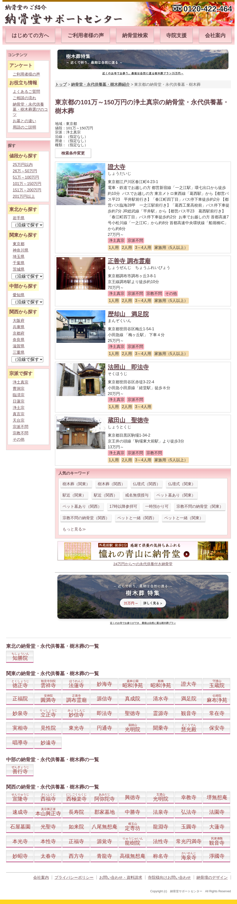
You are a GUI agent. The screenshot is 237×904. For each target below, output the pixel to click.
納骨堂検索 (135, 35)
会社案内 (215, 35)
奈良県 (18, 340)
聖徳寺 (132, 713)
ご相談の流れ (24, 98)
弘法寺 (188, 812)
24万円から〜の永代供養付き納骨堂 (142, 564)
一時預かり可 (157, 506)
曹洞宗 (18, 388)
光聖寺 (48, 826)
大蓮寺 (217, 826)
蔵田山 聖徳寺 (128, 420)
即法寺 (104, 713)
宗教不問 (20, 433)
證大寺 (116, 167)
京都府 (18, 333)
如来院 (76, 826)
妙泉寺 (20, 713)
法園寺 (217, 812)
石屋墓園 (20, 826)
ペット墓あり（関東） (175, 495)
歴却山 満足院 (128, 314)
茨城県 (18, 269)
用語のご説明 (24, 127)
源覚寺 (104, 841)
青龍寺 (104, 856)
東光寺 (76, 728)
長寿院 (76, 812)
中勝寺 (132, 812)
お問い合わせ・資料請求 (120, 877)
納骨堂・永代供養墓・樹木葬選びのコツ (30, 109)
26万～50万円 (25, 171)
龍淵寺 (160, 826)
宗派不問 (20, 427)
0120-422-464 (207, 8)
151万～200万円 (27, 190)
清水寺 (160, 698)
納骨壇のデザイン (212, 877)
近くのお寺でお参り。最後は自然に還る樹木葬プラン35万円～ (143, 73)
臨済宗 (18, 395)
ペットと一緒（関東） (183, 518)
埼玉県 (18, 256)
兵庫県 (18, 327)
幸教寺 (188, 797)
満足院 (188, 698)
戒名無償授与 (137, 495)
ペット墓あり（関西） (82, 506)
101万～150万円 (27, 184)
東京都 (18, 244)
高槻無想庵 (132, 856)
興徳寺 (132, 797)
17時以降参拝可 (123, 506)
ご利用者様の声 (85, 35)
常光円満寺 (189, 841)
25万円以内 (23, 165)
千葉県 (18, 263)
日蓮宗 (18, 401)
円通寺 (104, 728)
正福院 (20, 698)
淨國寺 (217, 856)
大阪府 (18, 321)
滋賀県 (18, 346)
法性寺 (160, 841)
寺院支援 (176, 35)
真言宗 (18, 414)
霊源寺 (160, 713)
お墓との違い (24, 121)
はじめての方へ (30, 35)
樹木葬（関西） (111, 484)
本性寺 (48, 841)
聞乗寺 (160, 728)
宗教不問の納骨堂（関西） (86, 518)
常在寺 (217, 713)
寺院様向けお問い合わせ (169, 877)
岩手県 (18, 218)
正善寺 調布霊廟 (129, 261)
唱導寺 (20, 742)
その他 (18, 439)
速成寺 (20, 812)
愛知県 (18, 295)
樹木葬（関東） (76, 484)
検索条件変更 (73, 153)
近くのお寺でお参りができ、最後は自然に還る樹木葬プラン (143, 623)
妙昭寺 (20, 856)
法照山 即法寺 (128, 367)
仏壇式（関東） (181, 484)
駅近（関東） (74, 495)
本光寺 (20, 841)
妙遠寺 (48, 742)
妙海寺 (104, 684)
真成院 (132, 698)
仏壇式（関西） (146, 484)
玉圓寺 (188, 826)
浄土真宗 (20, 382)
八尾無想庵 (104, 826)
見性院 (48, 728)
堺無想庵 (217, 797)
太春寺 (48, 856)
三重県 (18, 352)
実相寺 (20, 728)
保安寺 (217, 728)
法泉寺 (160, 812)
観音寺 (188, 713)
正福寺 (76, 841)
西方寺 (76, 856)
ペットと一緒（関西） (136, 518)
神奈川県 (20, 250)
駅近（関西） (105, 495)
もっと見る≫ (74, 529)
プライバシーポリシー (74, 877)
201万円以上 (24, 196)
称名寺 (160, 856)
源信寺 (104, 698)
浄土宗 (18, 408)
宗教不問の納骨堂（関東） (199, 506)
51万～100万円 (26, 177)
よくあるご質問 (26, 91)
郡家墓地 (104, 812)
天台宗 (18, 420)
